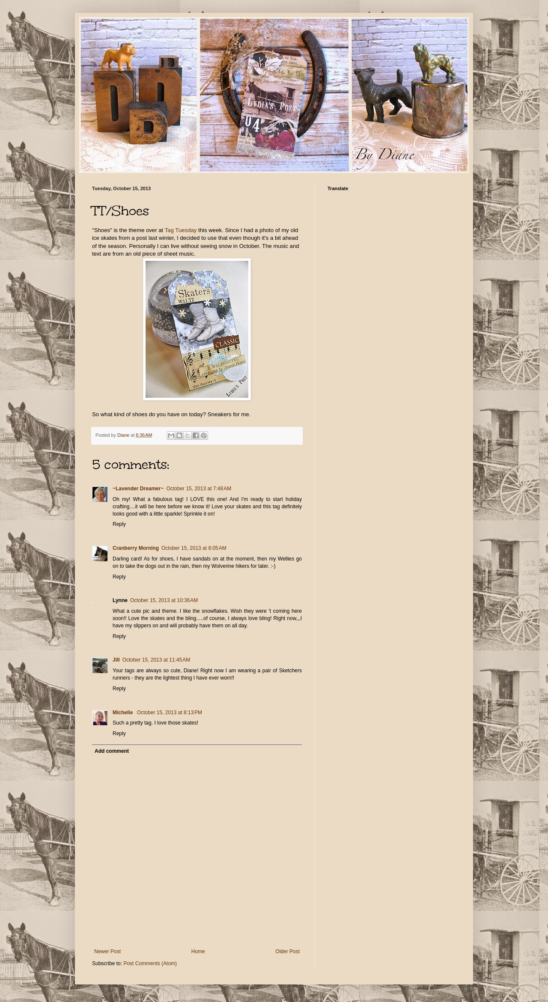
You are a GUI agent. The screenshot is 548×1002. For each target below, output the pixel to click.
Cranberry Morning (136, 548)
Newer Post (107, 951)
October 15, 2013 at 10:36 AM (164, 600)
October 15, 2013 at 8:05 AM (193, 548)
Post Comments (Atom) (150, 963)
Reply (119, 524)
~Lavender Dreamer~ (138, 489)
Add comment (112, 751)
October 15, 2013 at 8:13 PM (169, 713)
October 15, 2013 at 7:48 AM (198, 489)
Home (198, 951)
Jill (116, 660)
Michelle (123, 713)
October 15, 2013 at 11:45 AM (156, 660)
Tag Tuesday (181, 230)
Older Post (287, 951)
